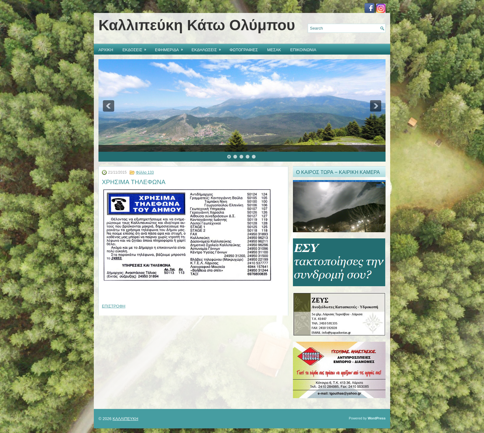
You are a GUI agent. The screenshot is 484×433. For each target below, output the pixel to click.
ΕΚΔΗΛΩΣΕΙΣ (208, 48)
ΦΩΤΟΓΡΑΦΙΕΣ (244, 49)
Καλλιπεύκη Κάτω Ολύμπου (196, 25)
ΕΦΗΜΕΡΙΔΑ (171, 48)
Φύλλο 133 (145, 172)
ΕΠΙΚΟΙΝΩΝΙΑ (303, 49)
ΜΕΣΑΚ (274, 49)
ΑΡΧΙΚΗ (105, 49)
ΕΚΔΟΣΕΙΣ (136, 48)
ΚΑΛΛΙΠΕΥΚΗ (125, 418)
